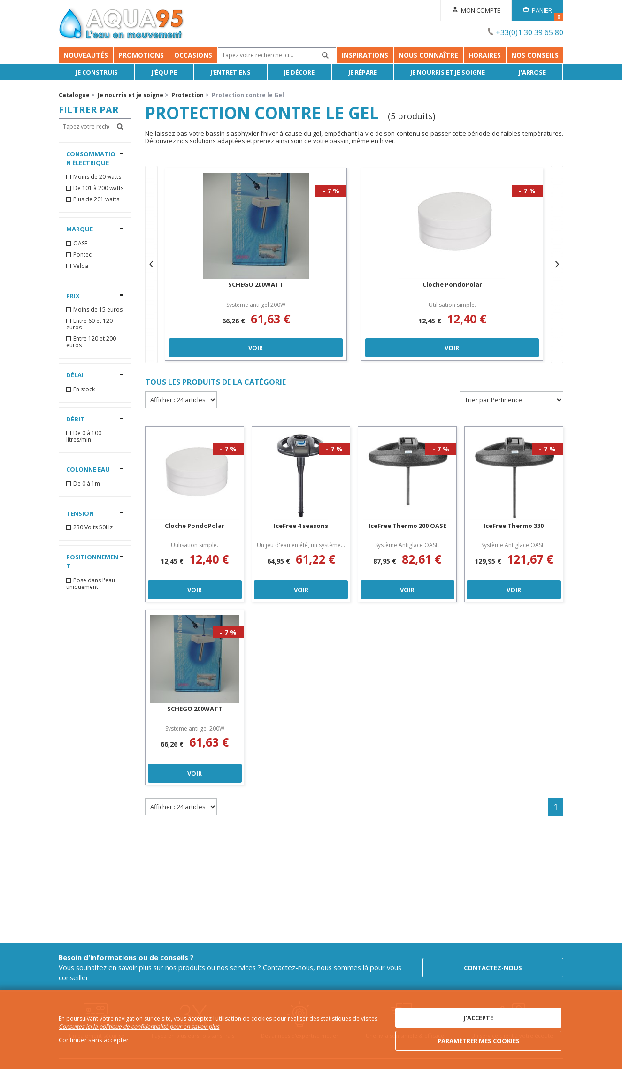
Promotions (141, 55)
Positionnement (92, 561)
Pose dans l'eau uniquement (90, 583)
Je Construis (97, 72)
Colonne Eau (88, 469)
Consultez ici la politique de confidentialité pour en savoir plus (139, 1027)
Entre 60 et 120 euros (89, 324)
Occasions (193, 55)
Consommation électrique (90, 158)
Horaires (484, 55)
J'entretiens (231, 72)
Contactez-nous (493, 967)
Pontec (82, 255)
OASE (80, 243)
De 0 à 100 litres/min (83, 436)
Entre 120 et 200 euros (91, 342)
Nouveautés (85, 55)
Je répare (362, 72)
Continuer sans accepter (94, 1040)
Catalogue (74, 95)
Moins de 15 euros (98, 309)
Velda (80, 266)
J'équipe (164, 72)
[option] (256, 264)
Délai (75, 375)
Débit (75, 419)
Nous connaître (428, 55)
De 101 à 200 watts (98, 188)
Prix (73, 295)
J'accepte (478, 1018)
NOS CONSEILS (535, 55)
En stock (84, 389)
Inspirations (365, 55)
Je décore (299, 72)
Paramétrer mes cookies (479, 1041)
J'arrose (532, 72)
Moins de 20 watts (97, 177)
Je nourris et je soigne (448, 72)
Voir (256, 347)
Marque (79, 229)
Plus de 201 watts (96, 199)
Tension (80, 513)
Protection (187, 95)
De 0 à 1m (86, 484)
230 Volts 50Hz (93, 527)
